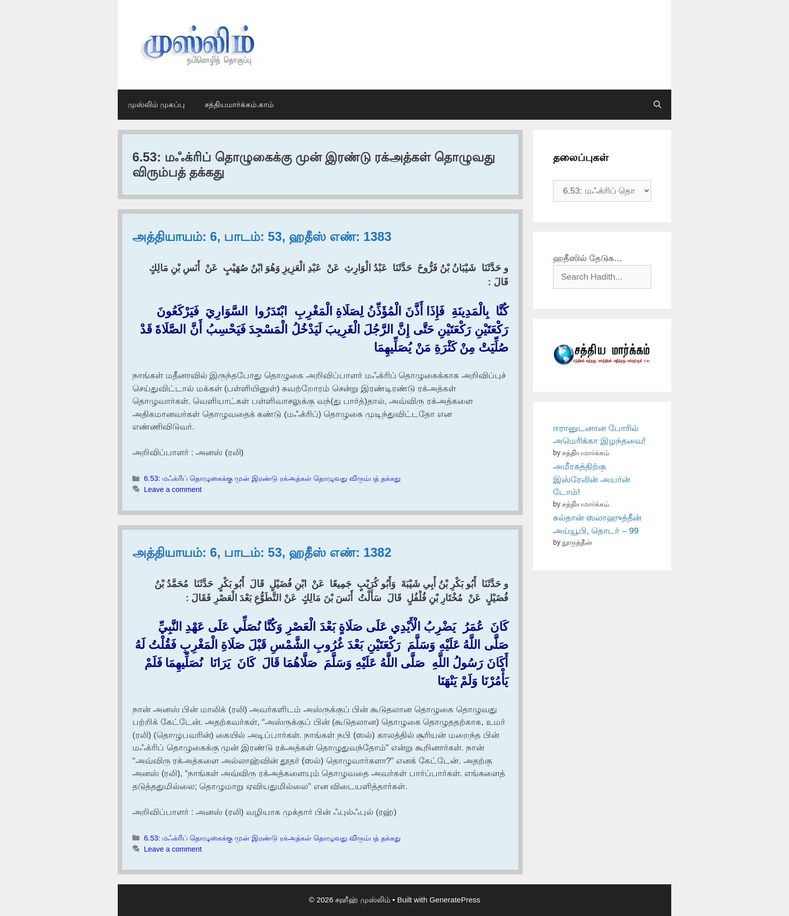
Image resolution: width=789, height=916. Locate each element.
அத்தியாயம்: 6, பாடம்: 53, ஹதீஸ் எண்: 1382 (261, 552)
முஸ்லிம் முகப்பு (156, 104)
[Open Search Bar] (657, 105)
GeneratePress (454, 899)
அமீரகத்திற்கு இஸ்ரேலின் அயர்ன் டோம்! (591, 479)
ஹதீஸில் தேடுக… (587, 258)
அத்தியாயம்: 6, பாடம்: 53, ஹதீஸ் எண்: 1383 (261, 236)
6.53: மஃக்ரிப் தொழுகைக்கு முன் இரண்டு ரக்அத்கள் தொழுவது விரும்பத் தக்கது (272, 478)
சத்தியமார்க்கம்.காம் (239, 104)
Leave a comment (173, 489)
